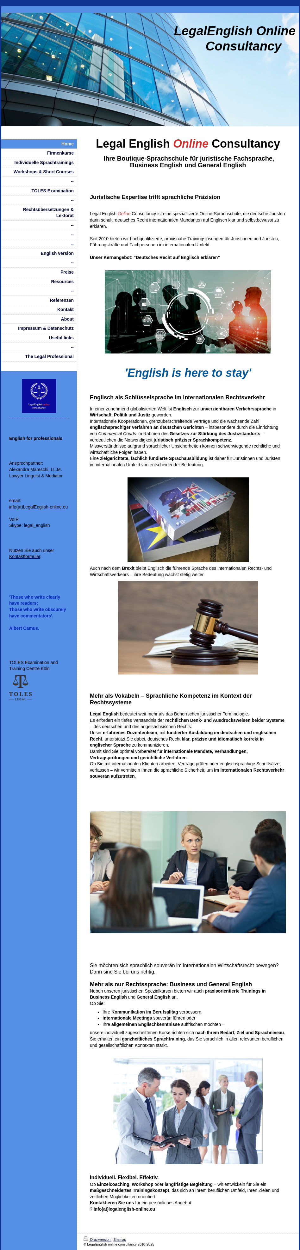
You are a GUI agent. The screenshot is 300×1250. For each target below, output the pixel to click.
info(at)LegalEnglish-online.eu (38, 506)
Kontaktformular (24, 556)
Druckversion (97, 1239)
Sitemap (119, 1239)
